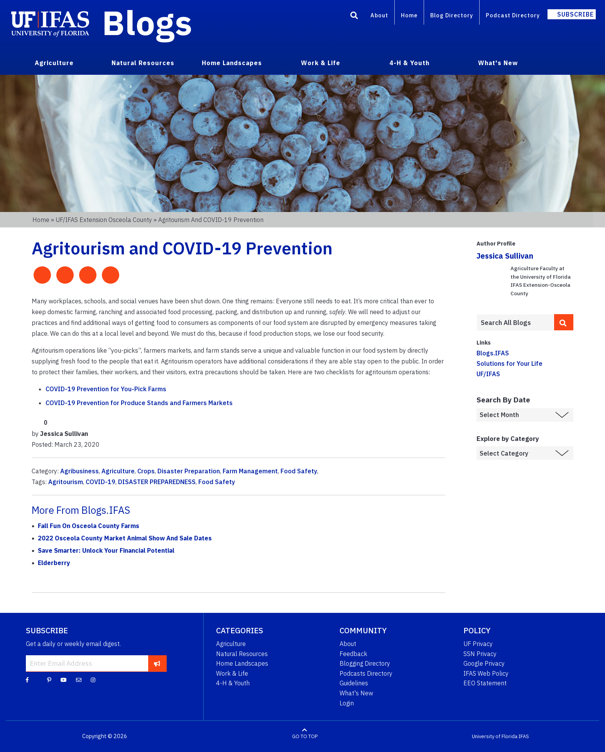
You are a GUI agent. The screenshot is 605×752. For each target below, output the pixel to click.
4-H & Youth (233, 683)
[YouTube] (64, 679)
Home (409, 15)
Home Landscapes (242, 663)
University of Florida (494, 736)
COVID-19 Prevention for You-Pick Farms (106, 389)
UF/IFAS (488, 374)
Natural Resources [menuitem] (143, 63)
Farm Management (250, 471)
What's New (356, 693)
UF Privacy (478, 644)
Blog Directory (451, 15)
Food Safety (299, 471)
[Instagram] (93, 679)
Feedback (353, 654)
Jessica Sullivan (505, 256)
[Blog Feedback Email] (78, 679)
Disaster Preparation (188, 471)
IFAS (524, 736)
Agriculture (118, 471)
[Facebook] (27, 679)
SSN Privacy (480, 654)
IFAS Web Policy (486, 673)
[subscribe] (157, 663)
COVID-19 (100, 482)
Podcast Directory (513, 15)
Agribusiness (79, 471)
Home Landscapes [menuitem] (232, 63)
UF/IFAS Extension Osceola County (104, 220)
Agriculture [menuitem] (54, 63)
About (379, 15)
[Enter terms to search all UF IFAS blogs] (515, 322)
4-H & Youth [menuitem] (409, 63)
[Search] (354, 16)
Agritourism (65, 482)
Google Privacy (484, 663)
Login (347, 703)
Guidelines (354, 683)
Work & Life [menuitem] (320, 63)
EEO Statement (485, 683)
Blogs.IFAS (493, 353)
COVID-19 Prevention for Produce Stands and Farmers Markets (139, 403)
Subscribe (575, 14)
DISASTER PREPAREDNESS (157, 482)
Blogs (147, 22)
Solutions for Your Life (509, 363)
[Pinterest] (49, 679)
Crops (146, 471)
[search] (563, 322)
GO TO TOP (305, 736)
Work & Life (232, 673)
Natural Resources (242, 654)
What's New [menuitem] (498, 63)
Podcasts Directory (366, 673)
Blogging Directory (365, 663)
